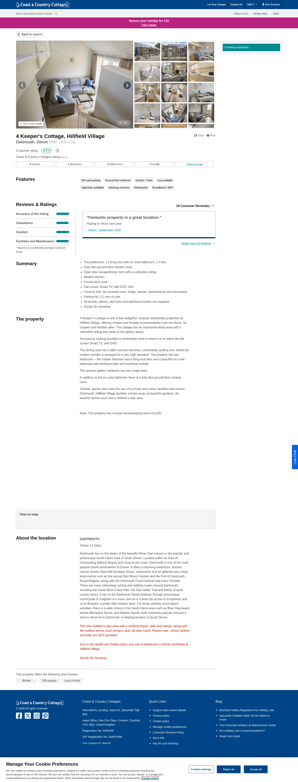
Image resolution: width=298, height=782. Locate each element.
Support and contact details (169, 710)
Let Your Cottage (217, 4)
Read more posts (229, 736)
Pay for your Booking (165, 743)
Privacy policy (161, 715)
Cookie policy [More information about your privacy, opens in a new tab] (150, 778)
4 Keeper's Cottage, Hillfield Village (60, 136)
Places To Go (241, 13)
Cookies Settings (201, 769)
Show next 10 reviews (196, 243)
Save (201, 135)
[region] (149, 769)
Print (213, 135)
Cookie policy (161, 721)
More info (158, 737)
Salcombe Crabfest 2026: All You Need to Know (244, 717)
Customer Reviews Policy (168, 732)
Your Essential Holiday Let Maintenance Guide (247, 725)
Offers (276, 13)
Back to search (32, 34)
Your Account (271, 4)
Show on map (194, 164)
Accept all (256, 769)
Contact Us (236, 4)
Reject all (228, 769)
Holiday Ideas (260, 13)
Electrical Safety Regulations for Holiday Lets (246, 710)
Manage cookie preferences (170, 726)
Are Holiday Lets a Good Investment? (242, 730)
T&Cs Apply (149, 25)
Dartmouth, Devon (45, 142)
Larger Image (31, 124)
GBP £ (252, 4)
